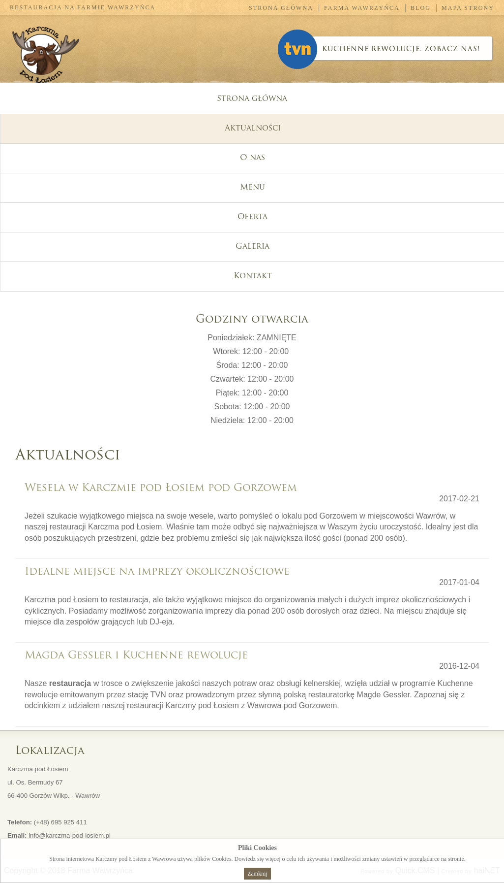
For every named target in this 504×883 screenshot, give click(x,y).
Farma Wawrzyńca (362, 7)
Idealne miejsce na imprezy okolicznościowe (157, 572)
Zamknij (257, 873)
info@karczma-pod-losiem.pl (70, 835)
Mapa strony (468, 7)
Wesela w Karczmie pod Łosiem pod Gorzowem (161, 488)
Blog (421, 7)
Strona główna (281, 7)
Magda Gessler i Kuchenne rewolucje (136, 656)
